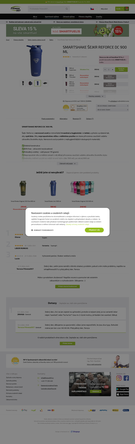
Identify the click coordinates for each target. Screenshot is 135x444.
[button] (42, 230)
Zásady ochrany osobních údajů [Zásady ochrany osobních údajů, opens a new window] (77, 224)
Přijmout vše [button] (94, 230)
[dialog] (68, 222)
